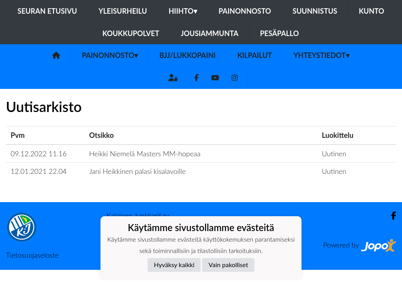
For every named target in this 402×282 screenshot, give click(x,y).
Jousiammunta (210, 33)
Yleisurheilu (123, 11)
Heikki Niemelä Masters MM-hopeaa (145, 153)
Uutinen (334, 153)
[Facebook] (196, 78)
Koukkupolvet (130, 33)
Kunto (371, 11)
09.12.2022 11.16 (39, 153)
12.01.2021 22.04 (39, 171)
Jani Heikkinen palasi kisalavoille (137, 171)
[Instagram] (234, 78)
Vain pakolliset (228, 264)
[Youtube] (215, 78)
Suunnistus (314, 11)
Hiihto (182, 11)
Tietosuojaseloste (32, 255)
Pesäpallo (279, 33)
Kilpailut (254, 55)
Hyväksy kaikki (174, 264)
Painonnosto (245, 11)
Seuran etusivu (47, 11)
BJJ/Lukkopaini (187, 55)
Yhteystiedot (321, 55)
